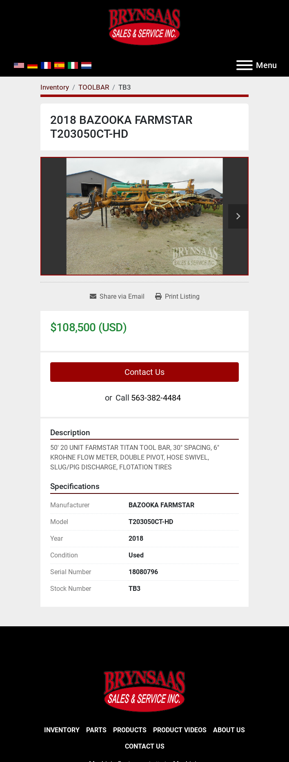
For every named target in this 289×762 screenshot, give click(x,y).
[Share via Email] (117, 296)
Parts (96, 730)
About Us (229, 730)
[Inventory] (54, 87)
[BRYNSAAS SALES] (144, 690)
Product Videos (180, 730)
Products (130, 730)
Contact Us (144, 372)
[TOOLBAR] (93, 87)
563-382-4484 (156, 398)
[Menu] (244, 65)
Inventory (62, 730)
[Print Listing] (177, 296)
